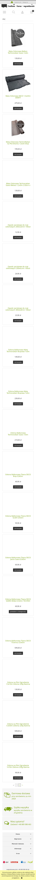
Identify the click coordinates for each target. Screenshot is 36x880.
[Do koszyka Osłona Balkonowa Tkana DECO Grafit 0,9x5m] (18, 528)
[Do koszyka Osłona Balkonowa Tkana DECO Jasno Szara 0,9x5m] (18, 570)
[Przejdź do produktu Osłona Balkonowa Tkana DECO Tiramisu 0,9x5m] (18, 629)
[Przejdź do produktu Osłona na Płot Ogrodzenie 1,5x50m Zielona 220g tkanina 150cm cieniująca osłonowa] (18, 712)
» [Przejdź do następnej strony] (22, 785)
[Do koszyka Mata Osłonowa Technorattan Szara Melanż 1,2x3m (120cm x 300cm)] (18, 196)
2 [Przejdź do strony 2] (19, 785)
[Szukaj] (13, 12)
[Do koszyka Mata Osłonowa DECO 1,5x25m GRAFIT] (18, 108)
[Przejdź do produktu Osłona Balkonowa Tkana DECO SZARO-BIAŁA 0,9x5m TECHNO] (18, 587)
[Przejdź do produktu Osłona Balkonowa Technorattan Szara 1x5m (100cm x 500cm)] (18, 421)
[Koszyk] (31, 12)
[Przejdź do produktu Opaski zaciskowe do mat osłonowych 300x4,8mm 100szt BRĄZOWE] (18, 296)
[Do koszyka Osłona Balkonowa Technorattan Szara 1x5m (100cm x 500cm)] (18, 445)
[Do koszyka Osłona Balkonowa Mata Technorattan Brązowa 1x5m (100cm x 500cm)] (18, 403)
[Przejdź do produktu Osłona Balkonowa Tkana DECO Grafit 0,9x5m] (18, 504)
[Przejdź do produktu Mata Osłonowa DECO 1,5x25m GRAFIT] (18, 83)
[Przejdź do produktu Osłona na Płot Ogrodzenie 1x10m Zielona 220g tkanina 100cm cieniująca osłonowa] (18, 754)
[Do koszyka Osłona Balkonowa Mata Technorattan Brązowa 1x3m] (18, 362)
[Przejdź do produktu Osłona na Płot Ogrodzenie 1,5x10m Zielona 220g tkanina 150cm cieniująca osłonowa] (18, 671)
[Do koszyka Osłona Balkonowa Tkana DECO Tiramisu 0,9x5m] (18, 653)
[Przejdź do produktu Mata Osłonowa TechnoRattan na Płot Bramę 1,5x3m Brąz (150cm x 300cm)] (18, 128)
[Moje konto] (22, 12)
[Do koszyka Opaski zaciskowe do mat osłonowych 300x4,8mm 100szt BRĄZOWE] (18, 320)
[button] (4, 12)
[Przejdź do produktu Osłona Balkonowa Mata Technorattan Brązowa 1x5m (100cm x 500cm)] (18, 380)
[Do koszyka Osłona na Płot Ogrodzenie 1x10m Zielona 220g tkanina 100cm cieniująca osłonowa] (18, 778)
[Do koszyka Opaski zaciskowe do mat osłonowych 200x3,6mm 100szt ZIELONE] (18, 237)
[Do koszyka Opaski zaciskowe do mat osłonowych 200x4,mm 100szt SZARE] (18, 279)
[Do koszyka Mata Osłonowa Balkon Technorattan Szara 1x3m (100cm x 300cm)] (18, 63)
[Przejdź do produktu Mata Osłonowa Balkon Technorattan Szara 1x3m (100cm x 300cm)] (18, 37)
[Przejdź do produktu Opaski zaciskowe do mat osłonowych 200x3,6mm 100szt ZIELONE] (18, 213)
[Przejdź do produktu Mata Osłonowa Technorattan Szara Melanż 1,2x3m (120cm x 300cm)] (18, 172)
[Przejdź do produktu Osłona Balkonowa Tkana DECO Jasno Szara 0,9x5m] (18, 546)
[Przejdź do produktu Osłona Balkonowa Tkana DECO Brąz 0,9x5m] (18, 463)
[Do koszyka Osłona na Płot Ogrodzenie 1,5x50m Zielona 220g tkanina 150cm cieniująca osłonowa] (18, 736)
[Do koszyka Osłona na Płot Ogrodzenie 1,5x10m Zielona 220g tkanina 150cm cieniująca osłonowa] (18, 694)
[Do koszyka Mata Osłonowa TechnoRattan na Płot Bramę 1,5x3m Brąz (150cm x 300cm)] (18, 154)
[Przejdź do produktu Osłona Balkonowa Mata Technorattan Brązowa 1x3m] (18, 338)
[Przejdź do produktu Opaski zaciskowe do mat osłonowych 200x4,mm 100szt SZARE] (18, 255)
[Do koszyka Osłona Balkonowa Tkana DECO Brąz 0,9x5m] (18, 487)
